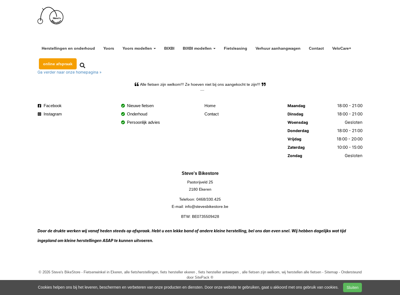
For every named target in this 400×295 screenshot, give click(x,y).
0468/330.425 (208, 199)
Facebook (50, 105)
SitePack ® (204, 277)
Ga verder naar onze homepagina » (70, 72)
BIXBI (169, 48)
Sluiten (353, 287)
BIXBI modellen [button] (199, 48)
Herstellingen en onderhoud (68, 48)
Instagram (50, 114)
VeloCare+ (341, 48)
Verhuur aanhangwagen (278, 48)
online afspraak (57, 64)
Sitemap (331, 272)
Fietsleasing (235, 48)
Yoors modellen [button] (139, 48)
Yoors (108, 48)
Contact (316, 48)
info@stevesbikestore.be (206, 206)
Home (210, 105)
